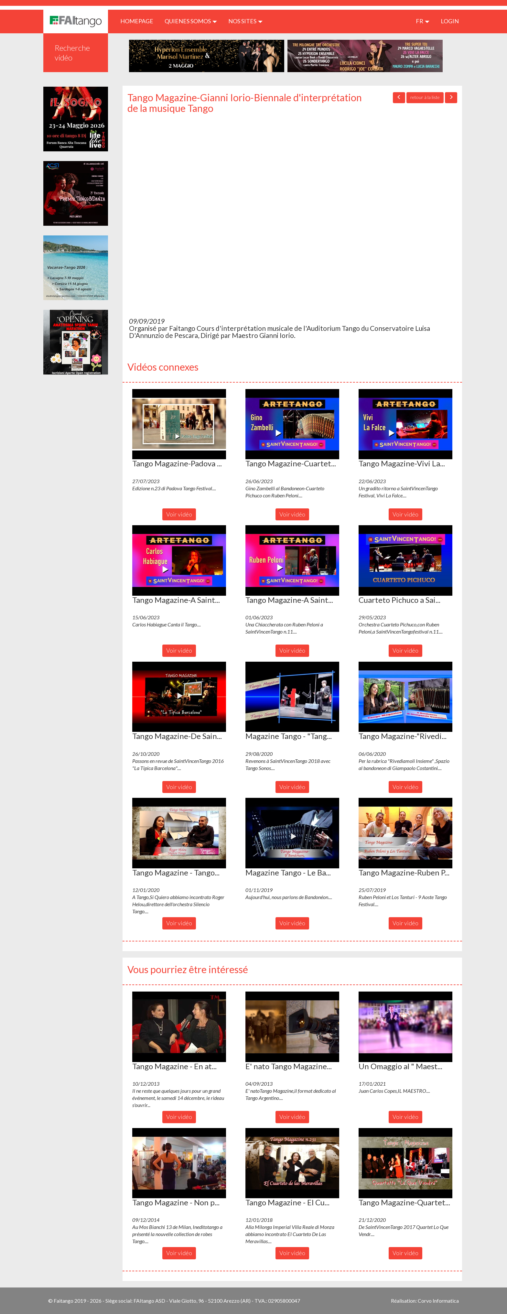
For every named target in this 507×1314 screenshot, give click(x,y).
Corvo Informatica (438, 1301)
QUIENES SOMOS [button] (191, 21)
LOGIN (450, 21)
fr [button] (422, 21)
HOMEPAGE (139, 21)
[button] (179, 424)
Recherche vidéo (72, 52)
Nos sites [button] (245, 21)
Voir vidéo (179, 514)
